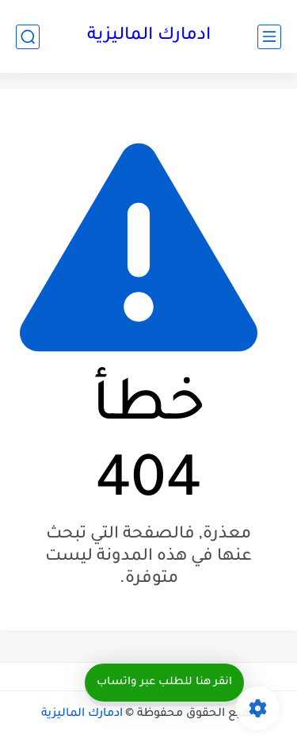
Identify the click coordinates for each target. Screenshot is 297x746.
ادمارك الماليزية (149, 36)
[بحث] (28, 37)
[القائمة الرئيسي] (269, 37)
